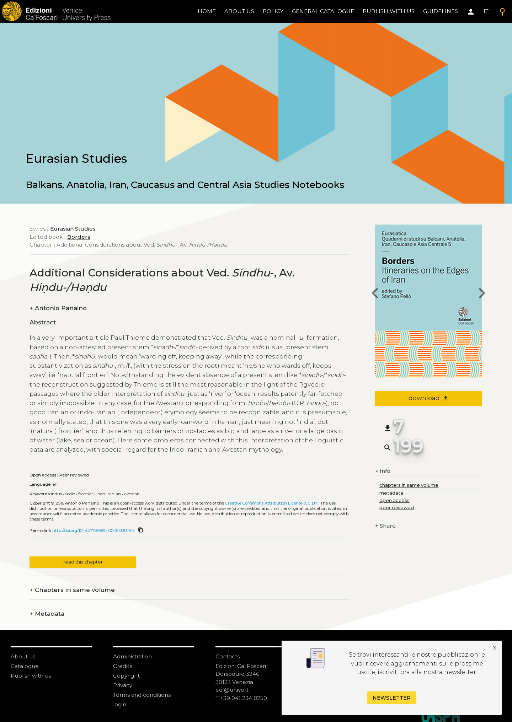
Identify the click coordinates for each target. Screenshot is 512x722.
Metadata (47, 613)
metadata (391, 493)
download (429, 398)
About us (239, 11)
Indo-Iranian (108, 493)
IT (486, 11)
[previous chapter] (375, 294)
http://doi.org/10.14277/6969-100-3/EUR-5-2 (93, 530)
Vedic (70, 493)
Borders (78, 236)
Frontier (85, 493)
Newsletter (392, 698)
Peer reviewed (74, 475)
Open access (43, 475)
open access (394, 500)
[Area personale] (470, 11)
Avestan (132, 493)
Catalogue (25, 666)
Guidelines (440, 11)
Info (382, 471)
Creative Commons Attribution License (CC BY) (272, 503)
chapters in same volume (408, 485)
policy (273, 11)
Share (385, 526)
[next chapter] (481, 294)
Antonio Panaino (58, 308)
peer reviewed (396, 507)
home (207, 11)
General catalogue (323, 11)
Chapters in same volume (72, 590)
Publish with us (389, 11)
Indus (56, 493)
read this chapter (83, 562)
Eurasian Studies (73, 228)
